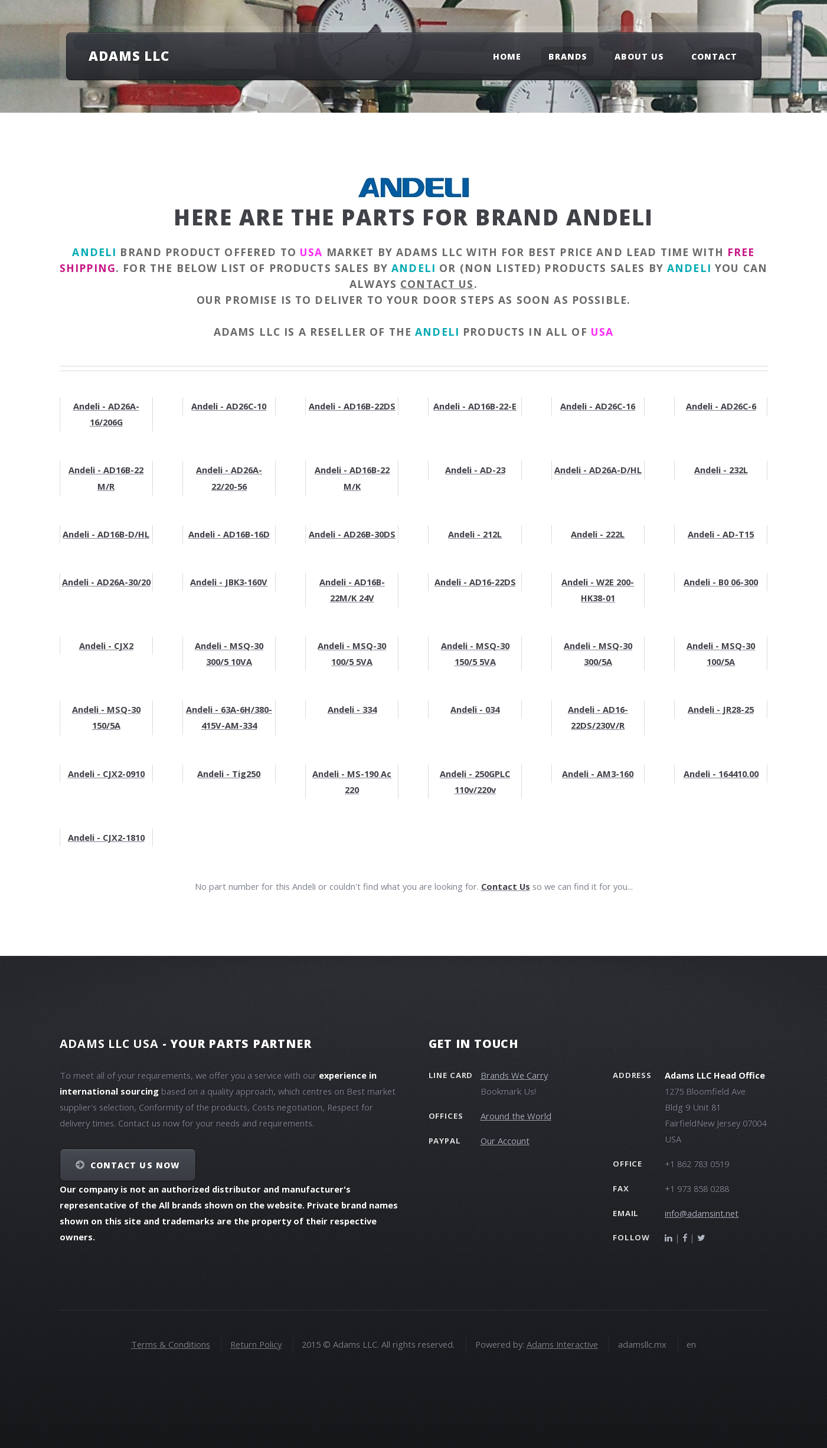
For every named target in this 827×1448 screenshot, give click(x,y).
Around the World (515, 1116)
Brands (567, 56)
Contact (714, 56)
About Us (639, 56)
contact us (436, 284)
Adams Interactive (562, 1344)
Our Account (504, 1140)
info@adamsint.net (701, 1213)
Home (507, 56)
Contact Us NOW (134, 1165)
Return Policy (256, 1344)
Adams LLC (129, 55)
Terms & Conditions (170, 1344)
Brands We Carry (514, 1075)
